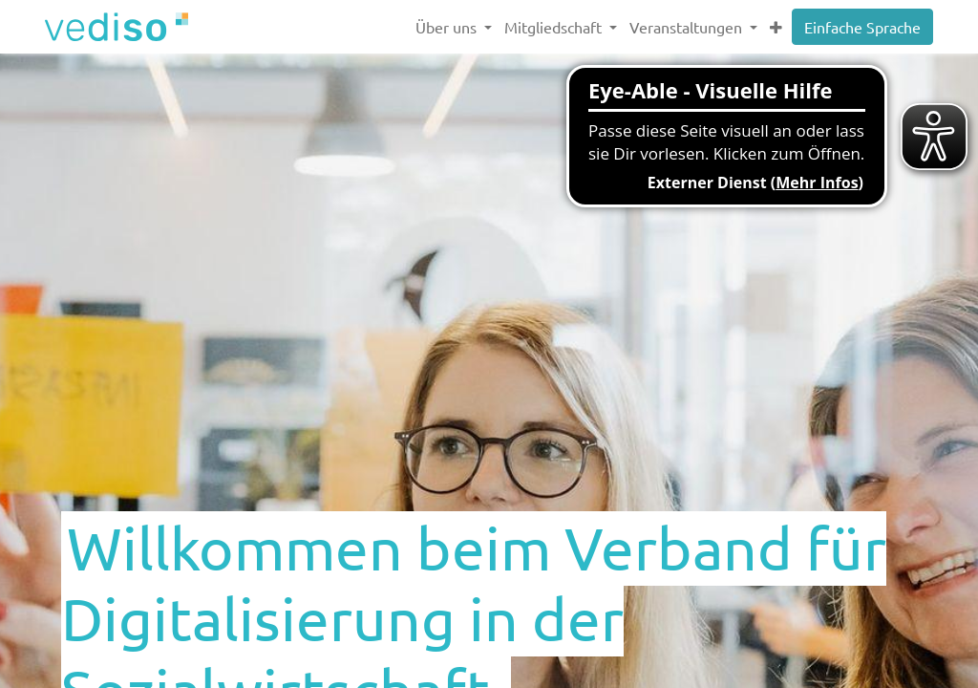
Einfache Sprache (862, 26)
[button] (775, 27)
